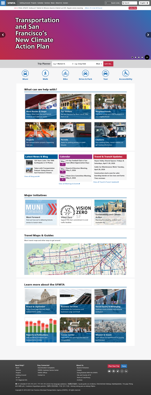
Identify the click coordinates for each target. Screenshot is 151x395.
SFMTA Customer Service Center (48, 370)
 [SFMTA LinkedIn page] (126, 371)
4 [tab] (142, 57)
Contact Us (41, 375)
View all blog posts (31, 176)
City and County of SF (84, 375)
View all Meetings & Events (69, 184)
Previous (3, 35)
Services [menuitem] (47, 3)
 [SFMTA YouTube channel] (109, 371)
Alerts (16, 8)
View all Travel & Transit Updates (105, 182)
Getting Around (21, 375)
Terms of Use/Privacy (83, 377)
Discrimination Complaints (46, 368)
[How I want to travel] (99, 63)
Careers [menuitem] (65, 3)
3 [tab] (139, 57)
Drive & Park (85, 79)
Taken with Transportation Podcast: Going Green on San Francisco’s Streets (44, 170)
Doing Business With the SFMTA (87, 373)
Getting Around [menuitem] (25, 3)
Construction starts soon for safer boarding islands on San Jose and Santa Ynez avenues (109, 175)
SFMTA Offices (42, 373)
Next (148, 35)
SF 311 (18, 377)
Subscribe (132, 8)
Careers (79, 370)
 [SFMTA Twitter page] (118, 371)
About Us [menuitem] (59, 3)
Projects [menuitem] (33, 3)
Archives (79, 380)
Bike (65, 79)
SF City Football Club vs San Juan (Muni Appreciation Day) (77, 162)
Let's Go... (108, 64)
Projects (18, 373)
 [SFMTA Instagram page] (122, 371)
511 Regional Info (21, 380)
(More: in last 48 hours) (93, 8)
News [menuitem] (53, 3)
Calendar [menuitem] (40, 3)
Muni (25, 79)
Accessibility (125, 79)
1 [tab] (132, 57)
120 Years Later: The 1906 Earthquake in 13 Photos (44, 162)
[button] (144, 3)
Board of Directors (83, 368)
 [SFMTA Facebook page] (113, 371)
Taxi (105, 79)
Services (18, 370)
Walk (45, 79)
